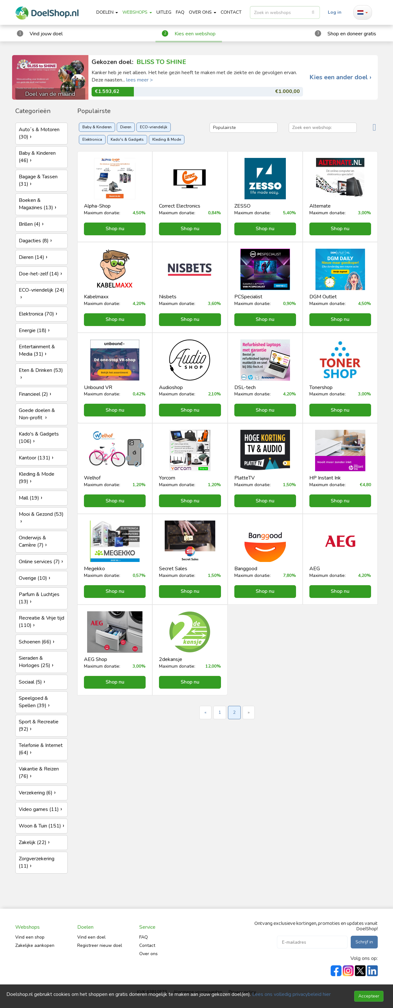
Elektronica (92, 139)
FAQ (180, 12)
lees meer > (139, 79)
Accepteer (368, 996)
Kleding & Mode (166, 139)
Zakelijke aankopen (34, 945)
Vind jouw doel (46, 33)
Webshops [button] (137, 12)
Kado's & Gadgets (127, 139)
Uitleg (163, 12)
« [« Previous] (205, 712)
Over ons (148, 954)
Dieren (125, 127)
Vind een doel (91, 937)
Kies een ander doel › (340, 77)
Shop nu (115, 228)
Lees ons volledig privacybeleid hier (291, 994)
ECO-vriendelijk (153, 127)
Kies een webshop (195, 33)
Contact (147, 945)
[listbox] (285, 12)
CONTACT (231, 12)
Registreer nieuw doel (99, 945)
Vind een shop (30, 937)
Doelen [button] (107, 12)
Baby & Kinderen (97, 127)
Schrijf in (364, 942)
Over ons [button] (202, 12)
